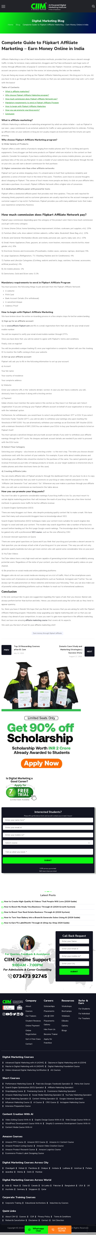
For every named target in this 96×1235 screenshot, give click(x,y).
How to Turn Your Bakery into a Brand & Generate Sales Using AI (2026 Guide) (42, 917)
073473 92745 (27, 976)
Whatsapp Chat (36, 1229)
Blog (18, 24)
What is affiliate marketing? (17, 91)
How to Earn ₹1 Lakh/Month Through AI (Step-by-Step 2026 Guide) (36, 923)
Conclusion (9, 113)
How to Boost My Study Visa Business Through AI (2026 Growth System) (39, 906)
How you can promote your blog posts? (22, 110)
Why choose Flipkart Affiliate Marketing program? (27, 95)
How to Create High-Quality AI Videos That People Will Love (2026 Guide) (40, 901)
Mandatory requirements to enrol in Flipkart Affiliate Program (32, 102)
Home (10, 24)
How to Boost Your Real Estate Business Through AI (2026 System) (37, 912)
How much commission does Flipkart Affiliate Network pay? (31, 99)
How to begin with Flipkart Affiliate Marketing (25, 106)
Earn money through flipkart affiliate (47, 633)
